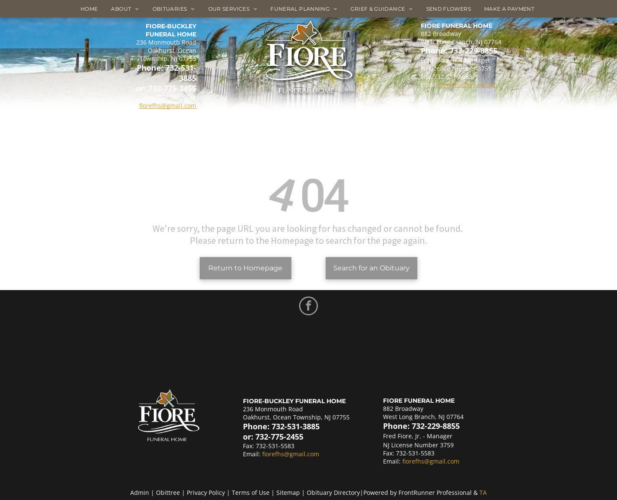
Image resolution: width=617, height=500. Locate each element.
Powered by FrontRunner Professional (417, 492)
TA (483, 492)
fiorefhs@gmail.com (167, 106)
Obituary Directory (333, 492)
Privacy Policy (206, 492)
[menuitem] (92, 9)
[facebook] (308, 306)
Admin (139, 492)
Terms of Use (251, 492)
